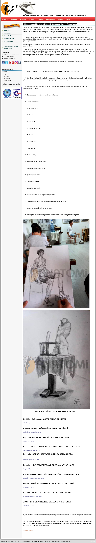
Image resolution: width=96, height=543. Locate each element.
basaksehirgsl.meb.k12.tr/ (31, 450)
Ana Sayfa (5, 19)
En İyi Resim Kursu (9, 56)
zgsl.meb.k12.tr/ (28, 505)
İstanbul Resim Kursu (9, 58)
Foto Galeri (40, 19)
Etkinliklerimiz (7, 30)
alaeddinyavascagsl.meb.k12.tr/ (33, 478)
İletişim (68, 19)
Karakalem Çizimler (9, 38)
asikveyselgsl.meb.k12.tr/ (31, 441)
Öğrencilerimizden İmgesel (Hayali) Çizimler (11, 47)
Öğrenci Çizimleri (8, 41)
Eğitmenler (23, 19)
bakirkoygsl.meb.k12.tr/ (31, 460)
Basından (60, 19)
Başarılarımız (7, 33)
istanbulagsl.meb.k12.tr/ (31, 423)
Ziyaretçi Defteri (50, 19)
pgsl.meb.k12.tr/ (28, 487)
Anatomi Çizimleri (8, 44)
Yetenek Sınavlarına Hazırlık (11, 55)
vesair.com (92, 541)
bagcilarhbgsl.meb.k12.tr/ (31, 469)
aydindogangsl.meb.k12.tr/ (32, 432)
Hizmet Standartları (9, 35)
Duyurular (32, 19)
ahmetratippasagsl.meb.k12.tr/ (33, 496)
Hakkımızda (14, 19)
